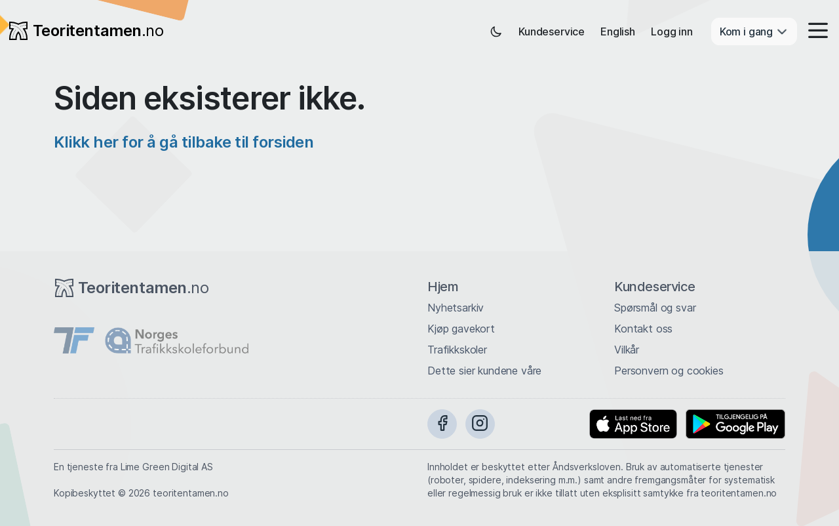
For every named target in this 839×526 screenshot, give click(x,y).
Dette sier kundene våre (484, 370)
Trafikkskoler (457, 349)
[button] (814, 31)
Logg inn (672, 31)
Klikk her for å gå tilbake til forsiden (183, 142)
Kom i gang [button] (754, 31)
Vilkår (626, 349)
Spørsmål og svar (654, 307)
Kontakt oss (643, 328)
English (617, 31)
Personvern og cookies (669, 370)
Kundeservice (551, 31)
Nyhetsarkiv (455, 307)
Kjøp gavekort (461, 328)
